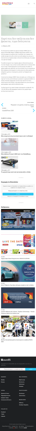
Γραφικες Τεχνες (5, 397)
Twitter (2, 414)
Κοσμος (3, 382)
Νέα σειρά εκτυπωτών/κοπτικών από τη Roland (17, 136)
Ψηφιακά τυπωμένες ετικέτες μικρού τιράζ (22, 105)
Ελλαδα (3, 379)
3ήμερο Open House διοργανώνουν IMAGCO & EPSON (15, 258)
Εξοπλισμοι (22, 393)
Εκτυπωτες (21, 382)
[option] (18, 25)
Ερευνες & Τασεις (5, 393)
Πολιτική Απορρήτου (29, 426)
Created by (13, 427)
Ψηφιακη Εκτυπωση (5, 395)
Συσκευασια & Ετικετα (6, 399)
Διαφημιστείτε (15, 426)
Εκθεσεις (21, 402)
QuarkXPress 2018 (8, 110)
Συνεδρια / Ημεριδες (23, 404)
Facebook (3, 412)
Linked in (3, 416)
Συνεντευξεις (22, 395)
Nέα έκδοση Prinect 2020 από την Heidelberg (15, 154)
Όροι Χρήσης (21, 426)
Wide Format (22, 379)
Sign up (30, 369)
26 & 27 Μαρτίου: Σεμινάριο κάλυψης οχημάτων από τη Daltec (17, 285)
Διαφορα (21, 386)
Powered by (23, 427)
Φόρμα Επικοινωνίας (6, 426)
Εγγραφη (18, 194)
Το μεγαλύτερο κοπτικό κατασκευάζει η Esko (15, 172)
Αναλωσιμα (21, 384)
